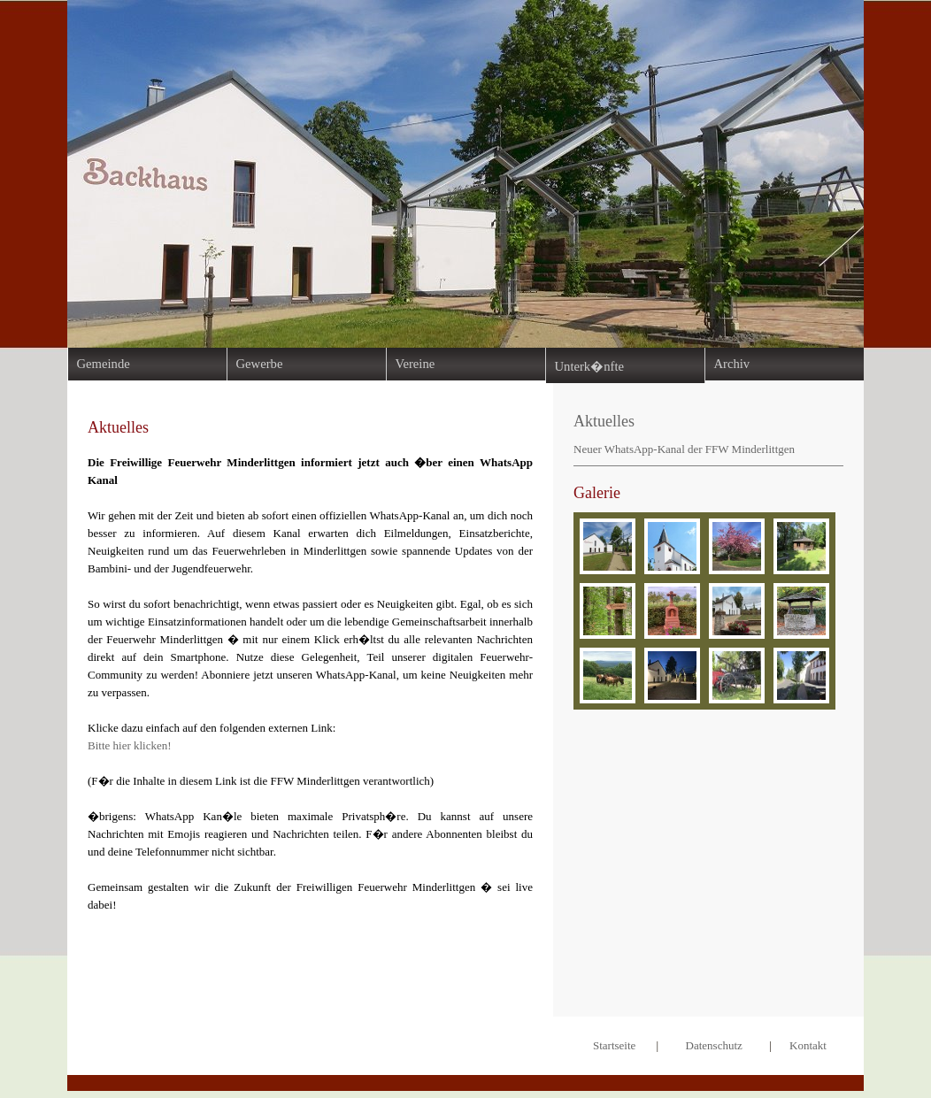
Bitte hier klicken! (130, 745)
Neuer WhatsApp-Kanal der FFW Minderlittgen (684, 449)
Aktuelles (604, 421)
